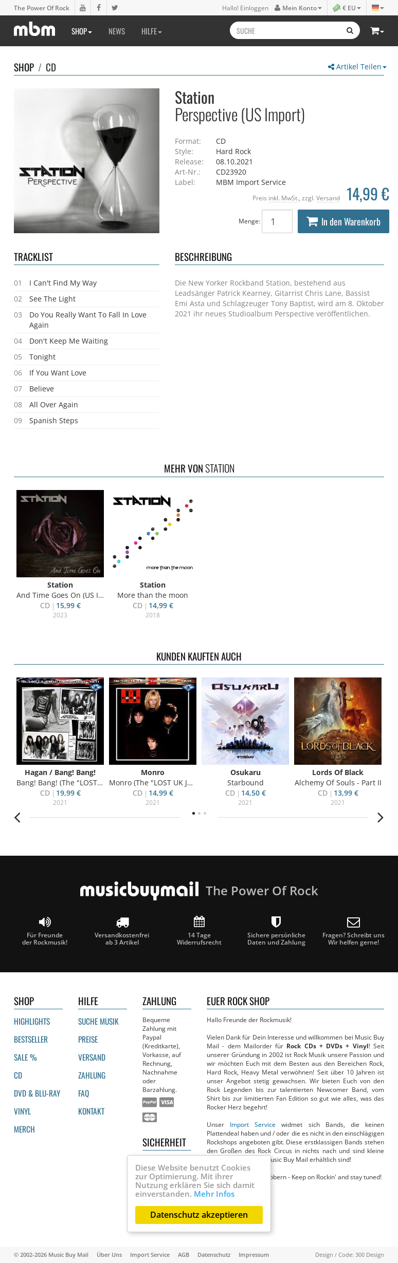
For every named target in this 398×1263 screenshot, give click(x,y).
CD (51, 67)
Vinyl (22, 1111)
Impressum (254, 1254)
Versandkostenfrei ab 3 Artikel (122, 931)
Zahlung (91, 1075)
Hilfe (151, 30)
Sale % (25, 1057)
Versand (328, 198)
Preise (88, 1039)
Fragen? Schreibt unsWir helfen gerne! (353, 931)
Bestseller (31, 1039)
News (116, 30)
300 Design (369, 1254)
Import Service (253, 1124)
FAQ (83, 1093)
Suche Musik (98, 1021)
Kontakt (91, 1111)
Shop (81, 30)
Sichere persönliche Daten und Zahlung (276, 931)
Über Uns (109, 1254)
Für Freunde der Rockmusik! (44, 931)
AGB (183, 1254)
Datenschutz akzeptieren (199, 1214)
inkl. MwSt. (283, 198)
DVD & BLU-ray (37, 1093)
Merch (24, 1129)
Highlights (32, 1021)
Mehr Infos (214, 1194)
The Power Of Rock (41, 8)
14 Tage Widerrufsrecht (199, 931)
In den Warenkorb (343, 221)
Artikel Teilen (357, 66)
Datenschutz (213, 1254)
